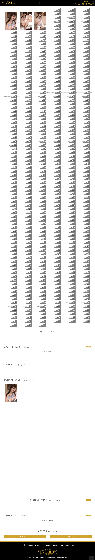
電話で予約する (71, 536)
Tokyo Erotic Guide (62, 557)
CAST (60, 3)
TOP (21, 3)
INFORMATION (45, 3)
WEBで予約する (25, 536)
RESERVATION (69, 3)
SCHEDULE (28, 3)
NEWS (54, 3)
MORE (88, 346)
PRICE (36, 3)
